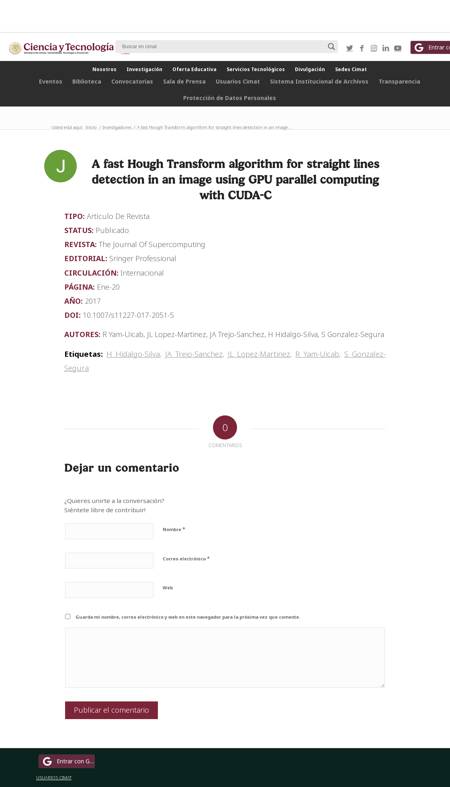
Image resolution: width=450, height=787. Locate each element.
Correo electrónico (186, 558)
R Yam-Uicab (317, 354)
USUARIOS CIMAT (54, 778)
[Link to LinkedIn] (386, 48)
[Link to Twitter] (350, 48)
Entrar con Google (68, 761)
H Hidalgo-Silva (133, 354)
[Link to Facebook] (362, 48)
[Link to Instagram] (374, 48)
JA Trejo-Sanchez (194, 354)
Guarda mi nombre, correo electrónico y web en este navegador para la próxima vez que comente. (188, 617)
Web (168, 588)
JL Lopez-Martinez (259, 354)
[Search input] (223, 46)
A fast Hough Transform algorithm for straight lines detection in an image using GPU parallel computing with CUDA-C (235, 179)
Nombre (174, 529)
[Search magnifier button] (331, 46)
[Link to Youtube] (398, 48)
